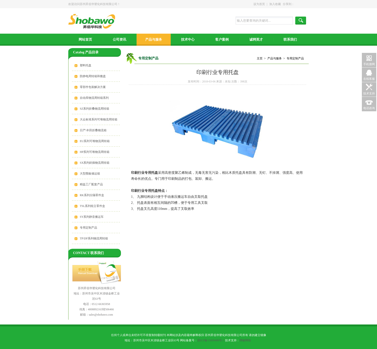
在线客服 (369, 79)
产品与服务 (153, 39)
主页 (260, 58)
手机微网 (369, 64)
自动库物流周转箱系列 (94, 98)
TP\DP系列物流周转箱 (94, 238)
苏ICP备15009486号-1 (211, 340)
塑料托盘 (85, 65)
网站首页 (85, 39)
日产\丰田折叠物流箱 (93, 130)
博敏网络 (245, 340)
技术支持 (369, 93)
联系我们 (290, 39)
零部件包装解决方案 (93, 87)
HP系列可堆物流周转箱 (94, 152)
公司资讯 (119, 39)
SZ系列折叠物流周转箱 (94, 108)
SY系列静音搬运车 (92, 216)
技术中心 (188, 39)
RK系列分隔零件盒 (92, 195)
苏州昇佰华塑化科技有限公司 (93, 22)
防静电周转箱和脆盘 (93, 76)
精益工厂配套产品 (91, 184)
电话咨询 (369, 108)
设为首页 (259, 4)
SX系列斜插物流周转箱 (94, 162)
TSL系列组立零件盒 (92, 206)
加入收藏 (275, 4)
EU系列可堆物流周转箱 (95, 141)
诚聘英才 (256, 39)
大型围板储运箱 (90, 173)
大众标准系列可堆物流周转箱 (98, 119)
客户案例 (222, 39)
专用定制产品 (88, 227)
